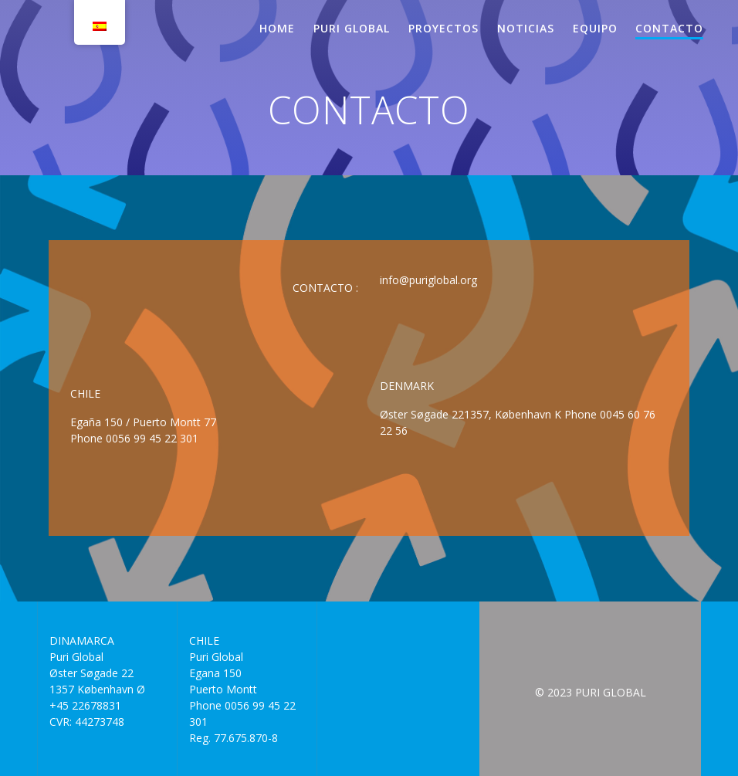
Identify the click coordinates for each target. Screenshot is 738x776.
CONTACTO (669, 28)
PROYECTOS (443, 28)
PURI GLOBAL (351, 28)
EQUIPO (595, 28)
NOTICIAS (525, 28)
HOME (277, 28)
